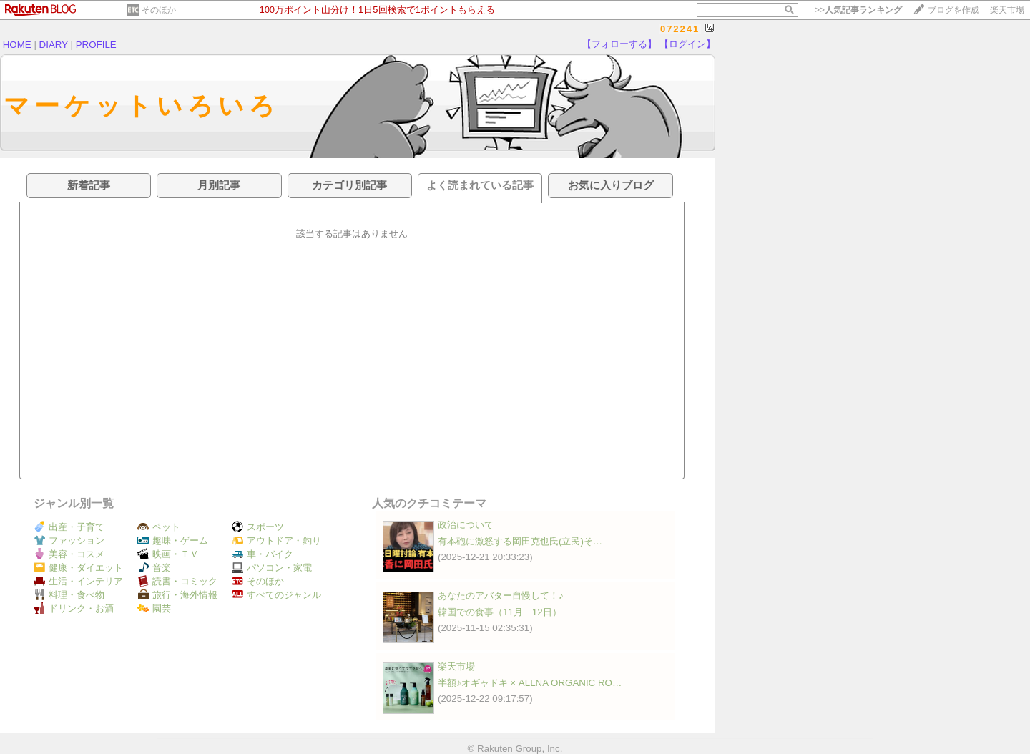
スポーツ (258, 527)
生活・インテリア (78, 581)
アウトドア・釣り (276, 540)
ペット (158, 527)
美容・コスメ (69, 554)
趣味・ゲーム (172, 540)
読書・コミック (177, 581)
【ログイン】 (687, 44)
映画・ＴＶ (168, 554)
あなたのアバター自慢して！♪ (501, 595)
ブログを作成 (953, 10)
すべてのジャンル (276, 594)
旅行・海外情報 (177, 594)
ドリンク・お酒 (74, 608)
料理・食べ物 (69, 594)
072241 (680, 29)
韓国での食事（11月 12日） (499, 612)
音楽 (154, 567)
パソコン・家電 (272, 567)
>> (858, 10)
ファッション (69, 540)
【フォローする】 (619, 44)
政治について (466, 524)
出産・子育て (69, 527)
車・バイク (262, 554)
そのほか (159, 10)
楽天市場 (1007, 10)
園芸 (154, 608)
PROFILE (96, 44)
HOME (17, 44)
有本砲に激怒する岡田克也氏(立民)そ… (520, 541)
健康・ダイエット (78, 567)
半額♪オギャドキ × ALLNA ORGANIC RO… (530, 682)
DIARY (53, 44)
